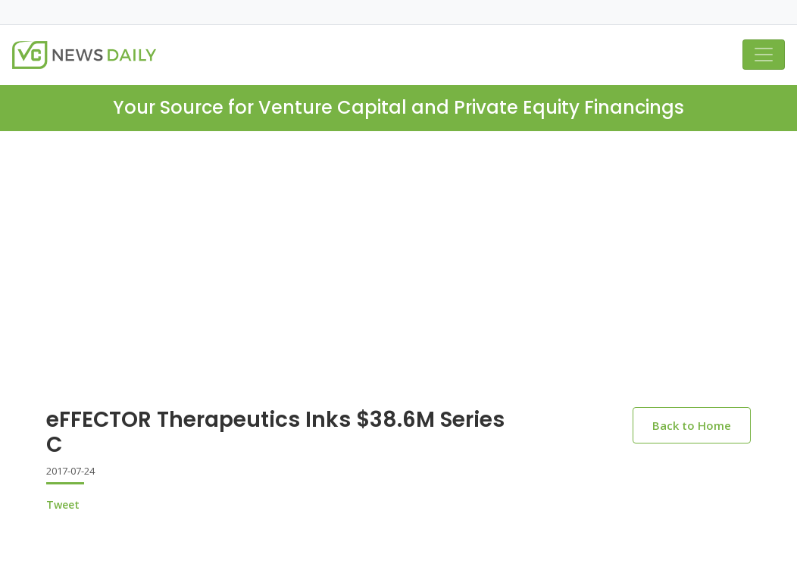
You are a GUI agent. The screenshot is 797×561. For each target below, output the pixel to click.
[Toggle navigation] (763, 54)
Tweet (63, 504)
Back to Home (691, 425)
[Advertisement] (398, 281)
